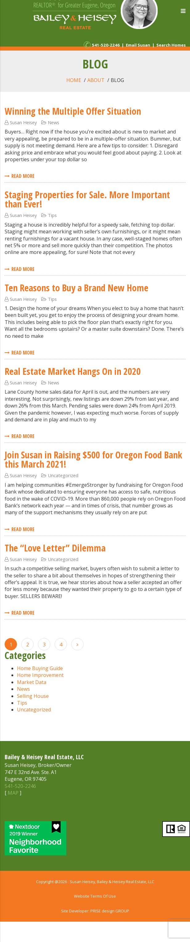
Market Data (31, 682)
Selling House (33, 696)
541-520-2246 (106, 45)
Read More (20, 176)
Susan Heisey (23, 122)
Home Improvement (40, 675)
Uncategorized (63, 475)
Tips (52, 215)
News (53, 122)
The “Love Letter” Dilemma (55, 548)
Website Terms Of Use (95, 896)
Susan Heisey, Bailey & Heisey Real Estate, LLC (112, 881)
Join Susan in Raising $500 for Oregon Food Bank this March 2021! (93, 459)
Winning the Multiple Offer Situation (73, 111)
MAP (13, 792)
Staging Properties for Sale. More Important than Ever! (87, 199)
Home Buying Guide (40, 668)
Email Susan (138, 45)
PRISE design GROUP (109, 911)
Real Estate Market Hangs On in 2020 (73, 371)
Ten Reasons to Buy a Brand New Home (76, 287)
